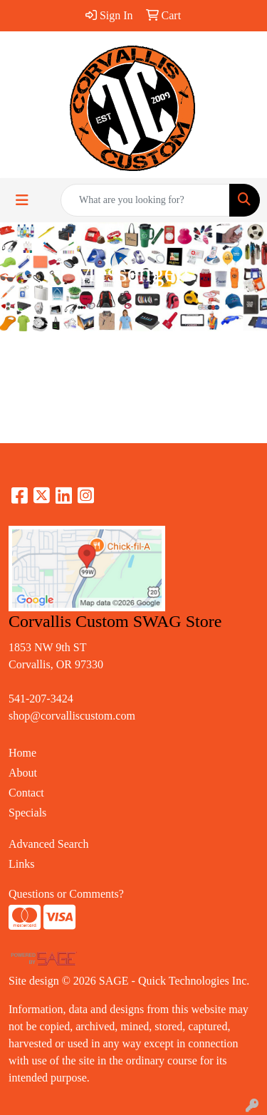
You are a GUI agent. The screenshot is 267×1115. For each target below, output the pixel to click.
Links (21, 864)
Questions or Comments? (66, 894)
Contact (26, 793)
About (23, 773)
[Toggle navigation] (22, 200)
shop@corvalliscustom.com (72, 716)
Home (22, 753)
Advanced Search (48, 844)
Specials (27, 813)
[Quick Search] (145, 200)
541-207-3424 (41, 699)
